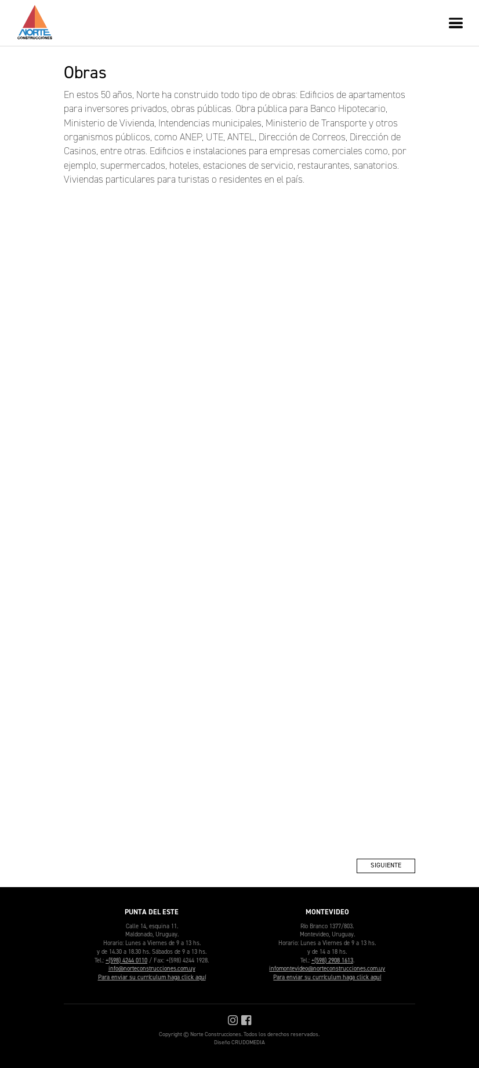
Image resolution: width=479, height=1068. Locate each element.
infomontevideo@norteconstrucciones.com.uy (327, 968)
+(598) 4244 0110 (126, 960)
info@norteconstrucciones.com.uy (151, 968)
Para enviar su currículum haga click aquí (152, 977)
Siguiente (386, 865)
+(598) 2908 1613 (332, 960)
